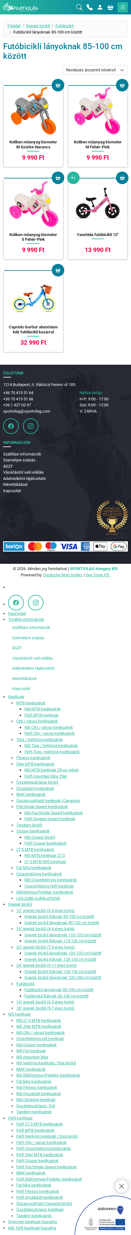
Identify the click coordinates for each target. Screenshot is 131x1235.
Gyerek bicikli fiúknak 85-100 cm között (59, 916)
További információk (26, 619)
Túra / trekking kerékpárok (39, 739)
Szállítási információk (22, 454)
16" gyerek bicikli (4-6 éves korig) (45, 928)
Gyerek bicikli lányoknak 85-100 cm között (61, 922)
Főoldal (14, 25)
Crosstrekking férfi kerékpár (49, 886)
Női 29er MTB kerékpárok (38, 1026)
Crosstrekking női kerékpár (40, 1038)
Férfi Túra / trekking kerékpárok (52, 751)
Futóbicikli (64, 25)
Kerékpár (16, 696)
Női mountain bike (32, 1057)
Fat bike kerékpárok (33, 867)
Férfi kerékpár (20, 1118)
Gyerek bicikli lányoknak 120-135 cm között (62, 953)
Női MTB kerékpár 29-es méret (51, 770)
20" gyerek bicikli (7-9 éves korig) (45, 947)
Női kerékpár (19, 1014)
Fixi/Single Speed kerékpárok (42, 806)
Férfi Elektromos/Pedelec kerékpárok (49, 1179)
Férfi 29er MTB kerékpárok (39, 1154)
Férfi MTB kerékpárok (35, 1130)
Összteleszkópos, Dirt (35, 1106)
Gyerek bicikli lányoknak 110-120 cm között (62, 935)
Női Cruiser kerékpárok (36, 1044)
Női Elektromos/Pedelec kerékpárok (48, 1075)
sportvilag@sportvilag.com (26, 411)
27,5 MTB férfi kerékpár (45, 861)
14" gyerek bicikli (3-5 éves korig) (45, 1002)
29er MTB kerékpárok (35, 764)
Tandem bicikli (29, 825)
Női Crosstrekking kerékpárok (50, 879)
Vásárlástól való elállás (23, 472)
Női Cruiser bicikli (39, 837)
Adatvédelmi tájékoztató (24, 478)
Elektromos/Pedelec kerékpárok (44, 892)
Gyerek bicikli (38, 25)
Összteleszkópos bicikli (37, 782)
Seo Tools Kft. (98, 575)
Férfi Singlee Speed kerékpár (49, 818)
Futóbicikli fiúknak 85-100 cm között (56, 996)
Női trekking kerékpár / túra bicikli (46, 1063)
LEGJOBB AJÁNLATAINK (38, 898)
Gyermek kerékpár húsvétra (32, 1221)
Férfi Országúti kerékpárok (39, 1197)
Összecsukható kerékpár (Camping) (48, 800)
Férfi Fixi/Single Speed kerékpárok (46, 1167)
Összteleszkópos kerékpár (40, 1209)
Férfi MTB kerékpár (41, 715)
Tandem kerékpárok (34, 1111)
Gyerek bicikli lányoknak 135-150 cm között (62, 977)
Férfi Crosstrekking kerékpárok (43, 1148)
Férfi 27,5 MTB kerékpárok (39, 1124)
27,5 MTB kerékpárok (35, 849)
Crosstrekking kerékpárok (39, 874)
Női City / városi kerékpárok (48, 727)
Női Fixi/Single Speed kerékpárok (53, 812)
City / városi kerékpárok (37, 721)
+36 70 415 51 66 (18, 399)
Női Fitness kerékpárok (36, 1087)
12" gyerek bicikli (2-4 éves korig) (45, 910)
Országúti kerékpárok (35, 788)
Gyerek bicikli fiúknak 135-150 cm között (60, 971)
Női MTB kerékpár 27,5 (44, 855)
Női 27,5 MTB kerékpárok (38, 1020)
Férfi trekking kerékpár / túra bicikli (47, 1136)
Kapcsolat (12, 490)
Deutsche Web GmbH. (63, 575)
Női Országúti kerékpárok (38, 1093)
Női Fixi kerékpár (31, 1050)
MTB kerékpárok (31, 703)
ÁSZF (8, 466)
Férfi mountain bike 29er (45, 776)
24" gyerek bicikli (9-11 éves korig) (46, 965)
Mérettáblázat (15, 484)
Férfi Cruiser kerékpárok (45, 843)
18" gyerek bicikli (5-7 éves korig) (45, 1008)
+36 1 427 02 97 (17, 405)
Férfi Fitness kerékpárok (37, 1191)
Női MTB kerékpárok (42, 709)
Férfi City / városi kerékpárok (49, 733)
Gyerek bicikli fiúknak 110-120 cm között (60, 941)
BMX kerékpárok (31, 794)
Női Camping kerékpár (35, 1099)
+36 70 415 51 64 (18, 392)
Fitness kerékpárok (33, 757)
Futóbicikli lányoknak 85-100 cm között (58, 989)
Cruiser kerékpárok (33, 831)
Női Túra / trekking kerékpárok (51, 745)
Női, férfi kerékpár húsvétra (32, 1228)
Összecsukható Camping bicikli (44, 1203)
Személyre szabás (19, 460)
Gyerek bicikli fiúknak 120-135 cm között (60, 959)
